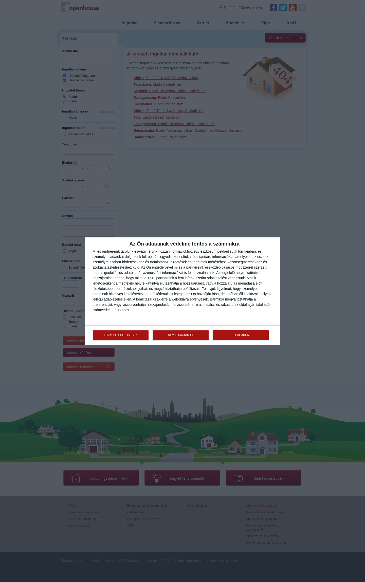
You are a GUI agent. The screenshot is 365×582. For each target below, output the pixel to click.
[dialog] (182, 291)
